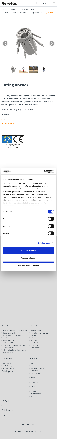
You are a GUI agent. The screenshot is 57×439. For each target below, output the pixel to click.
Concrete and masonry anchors (13, 345)
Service (33, 325)
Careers (33, 377)
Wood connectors (8, 338)
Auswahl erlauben (28, 258)
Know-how (6, 358)
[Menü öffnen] (54, 3)
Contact (33, 386)
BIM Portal (33, 340)
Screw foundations (8, 352)
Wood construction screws (11, 335)
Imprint (32, 391)
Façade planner (35, 335)
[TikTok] (37, 424)
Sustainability (34, 373)
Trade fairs (33, 371)
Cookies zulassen (28, 250)
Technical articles (8, 363)
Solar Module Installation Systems (13, 350)
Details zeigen (44, 243)
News (32, 363)
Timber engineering (27, 9)
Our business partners (37, 368)
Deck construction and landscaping (14, 330)
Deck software (35, 330)
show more (9, 123)
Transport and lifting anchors (15, 12)
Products (13, 9)
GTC (31, 396)
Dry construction (7, 340)
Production (33, 366)
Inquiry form (34, 345)
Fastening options (8, 368)
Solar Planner (34, 338)
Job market (33, 382)
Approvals (33, 343)
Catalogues (7, 371)
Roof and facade (7, 348)
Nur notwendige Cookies (28, 266)
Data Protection (35, 394)
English (45, 3)
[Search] (36, 3)
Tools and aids (7, 343)
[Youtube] (28, 424)
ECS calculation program (38, 333)
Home (4, 9)
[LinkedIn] (33, 424)
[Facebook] (18, 424)
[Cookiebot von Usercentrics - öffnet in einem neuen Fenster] (44, 171)
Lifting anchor (34, 12)
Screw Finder (34, 348)
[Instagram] (23, 424)
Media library (6, 366)
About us (34, 358)
